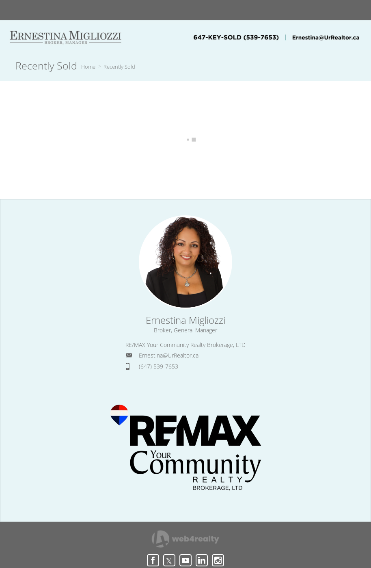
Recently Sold (119, 66)
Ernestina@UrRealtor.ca (168, 355)
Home (88, 66)
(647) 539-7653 (158, 366)
